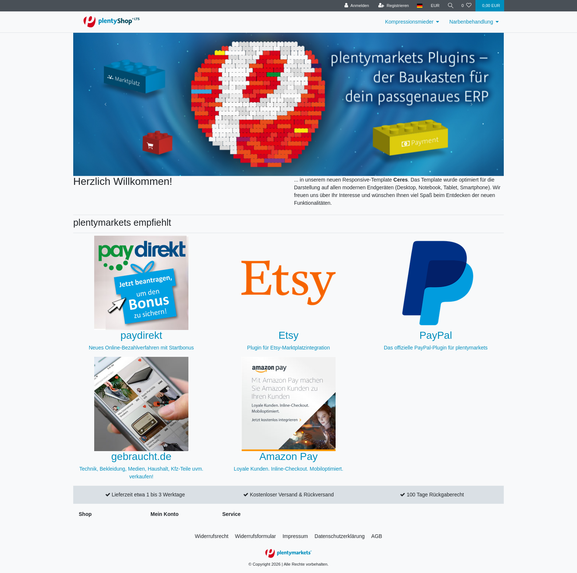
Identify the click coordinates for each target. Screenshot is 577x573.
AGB (376, 536)
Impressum (295, 536)
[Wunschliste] (466, 5)
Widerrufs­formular (255, 536)
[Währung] (434, 5)
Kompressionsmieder (409, 22)
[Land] (419, 5)
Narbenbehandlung (471, 22)
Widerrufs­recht (212, 536)
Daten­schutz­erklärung (340, 536)
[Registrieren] (392, 5)
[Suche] (450, 5)
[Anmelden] (355, 5)
